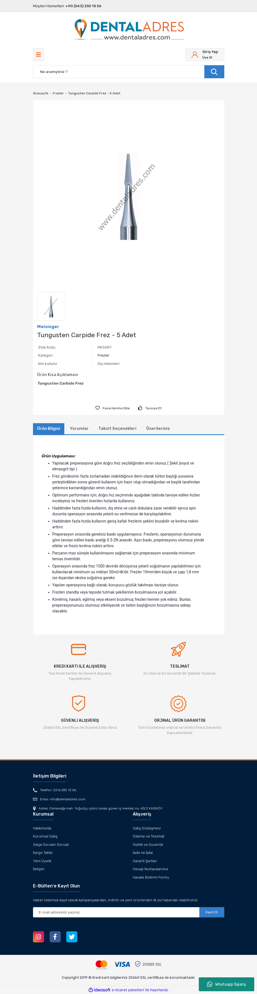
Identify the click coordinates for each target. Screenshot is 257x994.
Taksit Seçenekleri (117, 428)
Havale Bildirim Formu (151, 877)
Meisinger (48, 326)
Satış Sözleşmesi (147, 828)
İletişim (38, 869)
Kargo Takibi (43, 853)
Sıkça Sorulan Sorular (51, 844)
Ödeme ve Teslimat (148, 836)
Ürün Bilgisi (48, 428)
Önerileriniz (158, 428)
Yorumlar (79, 428)
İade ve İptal (143, 853)
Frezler (104, 355)
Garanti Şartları (145, 861)
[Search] (128, 71)
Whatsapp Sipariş (226, 984)
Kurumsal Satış (45, 836)
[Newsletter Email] (128, 912)
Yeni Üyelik (42, 861)
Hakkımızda (42, 828)
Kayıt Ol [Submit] (212, 912)
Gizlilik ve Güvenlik (148, 844)
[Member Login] (204, 54)
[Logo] (128, 30)
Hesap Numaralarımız (150, 869)
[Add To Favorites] (112, 408)
